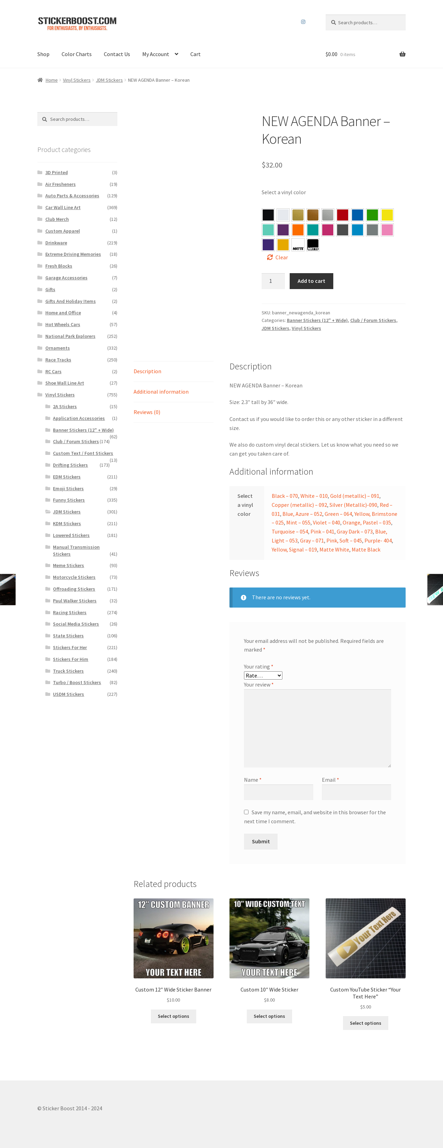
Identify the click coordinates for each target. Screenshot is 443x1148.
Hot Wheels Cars (62, 324)
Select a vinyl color (284, 192)
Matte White (334, 549)
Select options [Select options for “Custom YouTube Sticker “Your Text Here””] (365, 1023)
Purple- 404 (268, 244)
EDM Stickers (67, 477)
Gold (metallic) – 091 (354, 495)
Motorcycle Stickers (74, 577)
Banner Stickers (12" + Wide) (317, 320)
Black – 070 (285, 495)
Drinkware (56, 243)
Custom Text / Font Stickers (83, 453)
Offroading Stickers (74, 589)
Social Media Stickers (76, 624)
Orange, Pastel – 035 (298, 229)
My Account (155, 54)
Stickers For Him (70, 659)
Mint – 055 (268, 229)
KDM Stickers (67, 523)
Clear (281, 257)
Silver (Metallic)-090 (353, 504)
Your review (259, 684)
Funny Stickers (69, 500)
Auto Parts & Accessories (72, 195)
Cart (195, 54)
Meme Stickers (68, 565)
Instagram (303, 22)
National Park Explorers (70, 336)
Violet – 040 (283, 229)
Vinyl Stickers (77, 80)
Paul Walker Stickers (75, 601)
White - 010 (283, 215)
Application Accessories (79, 418)
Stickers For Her (70, 647)
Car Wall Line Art (63, 207)
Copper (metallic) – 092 (299, 504)
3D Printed (56, 172)
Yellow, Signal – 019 (283, 244)
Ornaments (57, 348)
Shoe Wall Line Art (64, 383)
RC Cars (53, 371)
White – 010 (314, 495)
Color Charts (77, 54)
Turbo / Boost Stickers (77, 682)
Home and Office (63, 313)
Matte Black (366, 549)
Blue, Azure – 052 (357, 215)
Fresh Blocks (58, 266)
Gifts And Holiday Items (70, 301)
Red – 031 (342, 215)
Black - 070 (268, 215)
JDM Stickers (109, 80)
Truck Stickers (68, 671)
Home (52, 80)
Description (147, 371)
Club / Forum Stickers (373, 320)
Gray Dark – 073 (342, 229)
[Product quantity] (273, 281)
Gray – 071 (372, 229)
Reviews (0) (147, 412)
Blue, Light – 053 (357, 229)
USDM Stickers (68, 694)
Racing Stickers (70, 612)
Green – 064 (372, 215)
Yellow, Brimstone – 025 (387, 215)
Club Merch (57, 219)
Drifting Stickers (70, 465)
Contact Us (117, 54)
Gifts (50, 289)
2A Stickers (65, 406)
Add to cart (311, 280)
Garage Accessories (66, 278)
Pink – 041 (327, 229)
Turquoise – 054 (312, 229)
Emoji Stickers (68, 488)
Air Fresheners (60, 184)
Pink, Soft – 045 (387, 229)
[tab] (174, 371)
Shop (43, 54)
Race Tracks (58, 360)
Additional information (161, 391)
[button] (268, 215)
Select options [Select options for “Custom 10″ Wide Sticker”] (269, 1016)
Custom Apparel (62, 231)
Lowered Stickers (71, 535)
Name (253, 779)
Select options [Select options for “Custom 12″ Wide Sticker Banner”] (173, 1016)
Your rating (258, 666)
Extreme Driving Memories (73, 254)
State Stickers (68, 636)
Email (330, 779)
